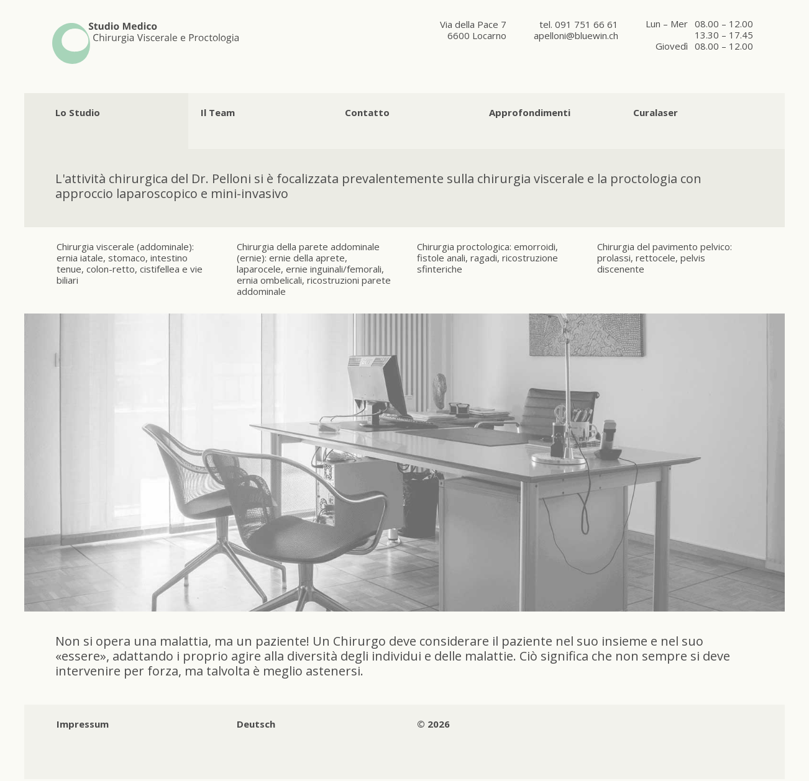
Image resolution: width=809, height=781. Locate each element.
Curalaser (655, 112)
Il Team (218, 112)
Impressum (83, 724)
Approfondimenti (529, 112)
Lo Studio (77, 112)
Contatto (367, 112)
